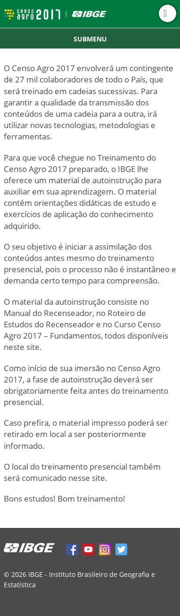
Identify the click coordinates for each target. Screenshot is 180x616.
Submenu (90, 38)
